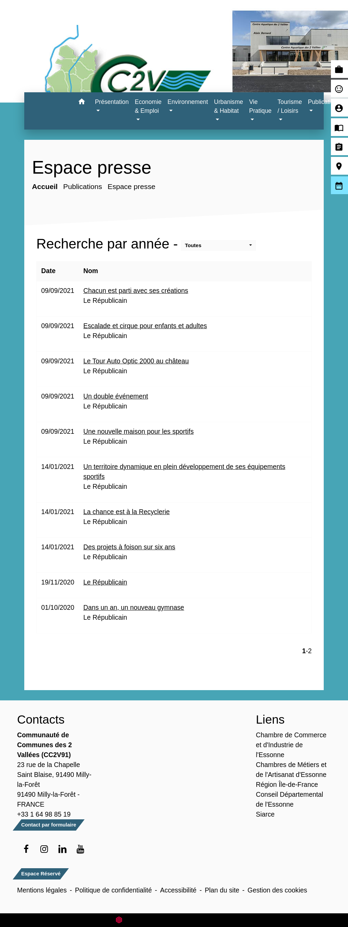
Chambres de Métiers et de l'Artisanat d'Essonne (291, 769)
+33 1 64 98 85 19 (44, 814)
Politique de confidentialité (113, 890)
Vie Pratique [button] (260, 106)
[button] (82, 102)
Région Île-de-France (287, 784)
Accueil (45, 186)
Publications (82, 186)
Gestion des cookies (277, 890)
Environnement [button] (188, 101)
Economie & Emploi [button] (148, 106)
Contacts (41, 719)
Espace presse (132, 186)
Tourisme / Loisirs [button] (290, 106)
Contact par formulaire (48, 825)
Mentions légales (42, 890)
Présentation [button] (112, 101)
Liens (270, 719)
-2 (309, 651)
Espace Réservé (41, 873)
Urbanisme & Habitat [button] (228, 106)
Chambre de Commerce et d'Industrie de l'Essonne (291, 744)
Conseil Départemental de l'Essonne (289, 799)
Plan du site (222, 890)
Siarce (265, 814)
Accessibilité (178, 890)
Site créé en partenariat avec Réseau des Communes (174, 920)
